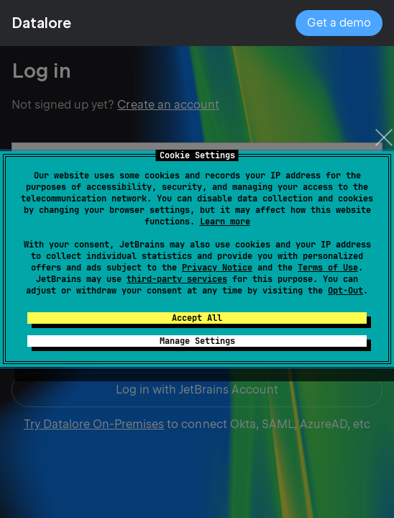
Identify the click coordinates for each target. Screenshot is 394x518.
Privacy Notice (217, 267)
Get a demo (339, 22)
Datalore (41, 23)
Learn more (225, 221)
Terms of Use (328, 267)
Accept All (197, 318)
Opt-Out (345, 290)
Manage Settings (197, 341)
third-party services (177, 279)
